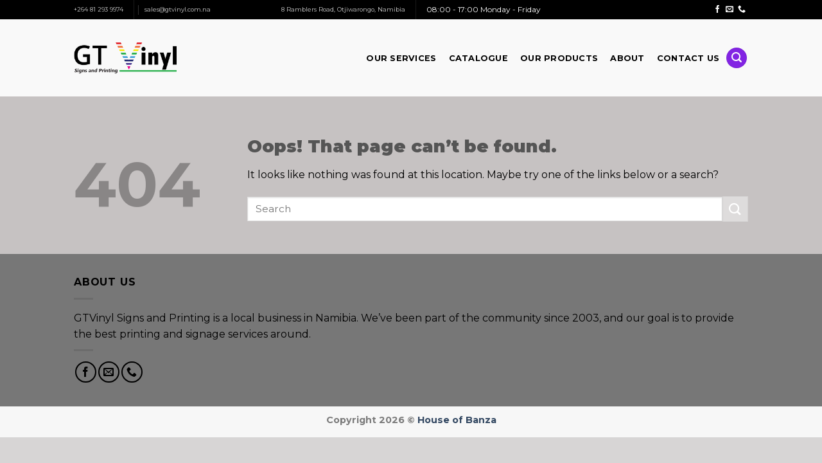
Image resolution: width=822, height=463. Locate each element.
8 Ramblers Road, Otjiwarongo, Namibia (343, 9)
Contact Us (688, 58)
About (627, 58)
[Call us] (742, 9)
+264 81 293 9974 (98, 9)
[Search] (736, 58)
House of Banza (456, 420)
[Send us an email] (729, 9)
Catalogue (478, 58)
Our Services (401, 58)
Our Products (559, 58)
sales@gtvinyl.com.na (177, 9)
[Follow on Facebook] (717, 9)
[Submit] (735, 208)
